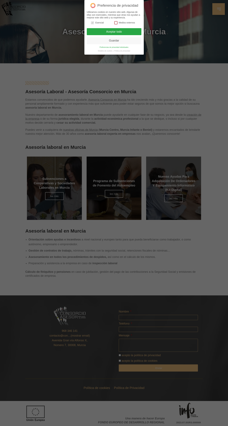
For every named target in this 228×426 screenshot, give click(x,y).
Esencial (97, 22)
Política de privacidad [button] (122, 51)
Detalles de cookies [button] (105, 51)
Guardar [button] (114, 40)
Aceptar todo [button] (114, 31)
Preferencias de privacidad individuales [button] (114, 47)
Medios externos (124, 22)
